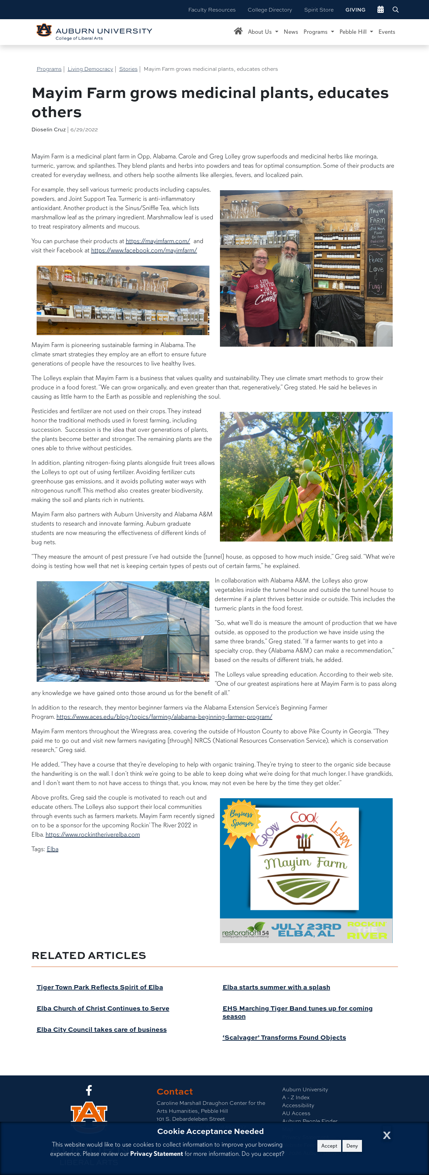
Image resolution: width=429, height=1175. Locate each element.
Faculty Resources (212, 9)
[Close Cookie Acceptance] (387, 1133)
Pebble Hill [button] (354, 31)
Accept (329, 1146)
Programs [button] (316, 31)
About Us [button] (260, 31)
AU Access (296, 1113)
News (291, 31)
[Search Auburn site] (396, 10)
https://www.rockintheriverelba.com (93, 834)
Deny (352, 1146)
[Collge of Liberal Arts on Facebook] (89, 1092)
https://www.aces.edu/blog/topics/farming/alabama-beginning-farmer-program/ (164, 717)
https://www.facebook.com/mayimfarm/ (144, 250)
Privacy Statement (156, 1154)
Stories (128, 68)
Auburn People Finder (310, 1121)
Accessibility (298, 1105)
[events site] (380, 9)
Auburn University (305, 1089)
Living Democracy (90, 68)
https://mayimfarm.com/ (158, 241)
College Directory (270, 9)
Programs (49, 68)
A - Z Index (295, 1097)
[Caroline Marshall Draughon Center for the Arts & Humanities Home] (238, 32)
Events (386, 31)
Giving (355, 9)
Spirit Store (319, 9)
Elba (52, 849)
